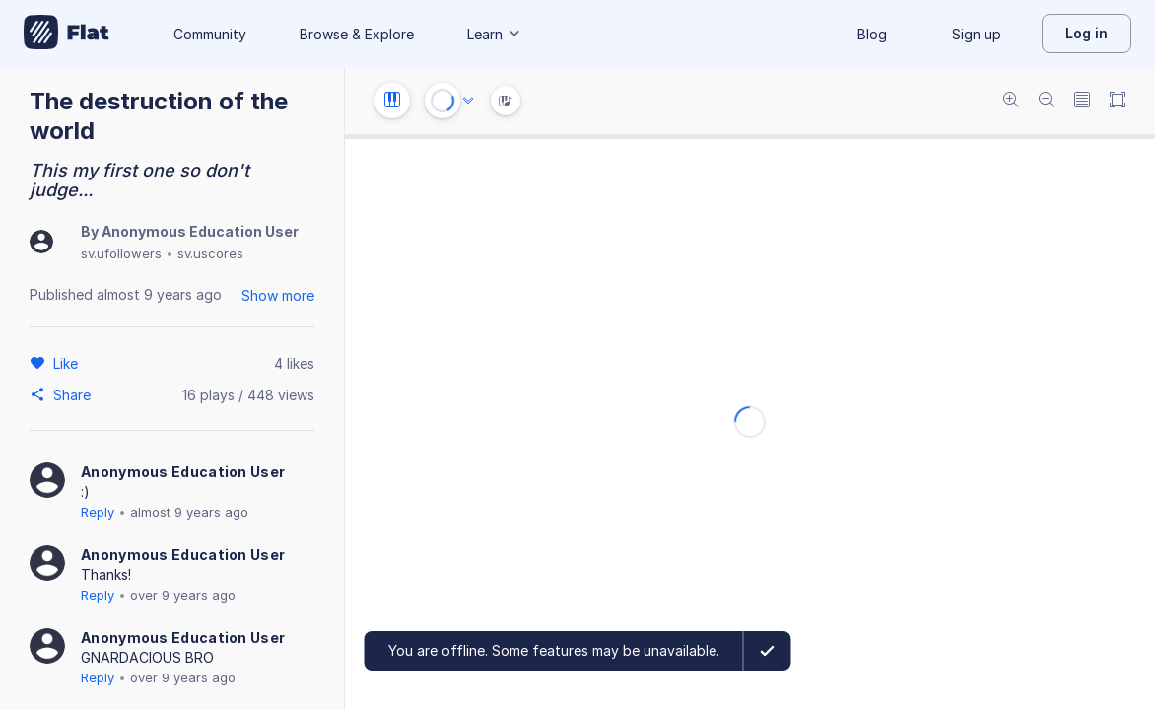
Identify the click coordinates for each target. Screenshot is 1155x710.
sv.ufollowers (121, 253)
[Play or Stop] (442, 100)
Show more (277, 295)
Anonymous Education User (200, 231)
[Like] (68, 363)
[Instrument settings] (392, 100)
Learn (494, 34)
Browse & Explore (357, 34)
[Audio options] (468, 100)
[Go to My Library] (66, 33)
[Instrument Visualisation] (505, 100)
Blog (872, 34)
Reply (97, 512)
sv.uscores (210, 253)
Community (209, 34)
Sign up (976, 34)
